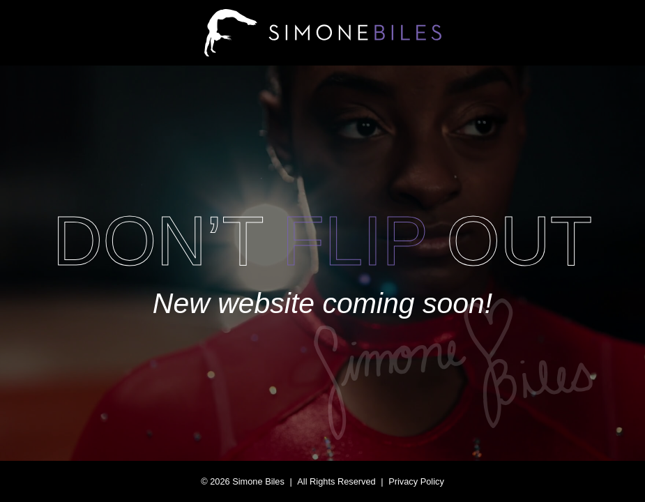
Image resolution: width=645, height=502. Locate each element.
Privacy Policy (416, 481)
